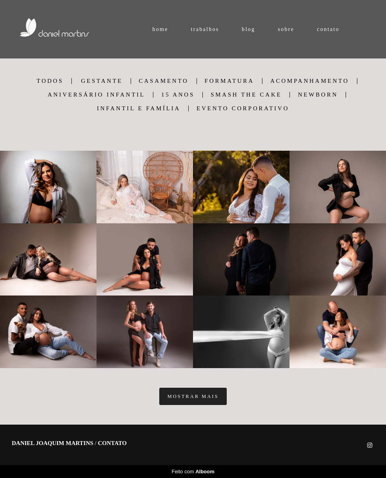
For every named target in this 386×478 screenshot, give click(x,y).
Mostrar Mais (193, 396)
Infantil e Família (138, 108)
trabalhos (205, 29)
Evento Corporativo (243, 108)
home (160, 29)
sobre (286, 29)
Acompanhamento (309, 81)
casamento (164, 81)
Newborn (318, 95)
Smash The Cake (246, 95)
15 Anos (178, 95)
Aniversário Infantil (96, 95)
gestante (101, 81)
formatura (229, 81)
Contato (112, 443)
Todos (49, 81)
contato (328, 29)
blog (248, 29)
